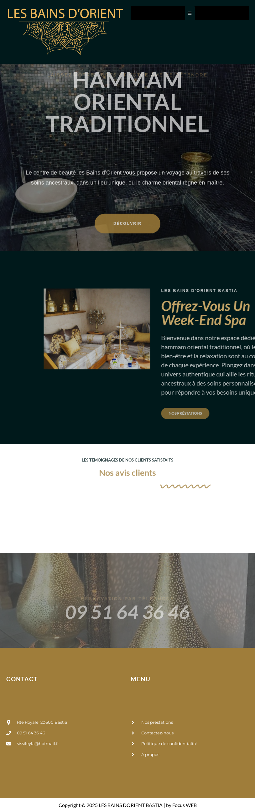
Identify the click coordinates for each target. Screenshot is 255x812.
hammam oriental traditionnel (127, 70)
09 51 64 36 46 (127, 647)
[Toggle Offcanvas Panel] (190, 13)
